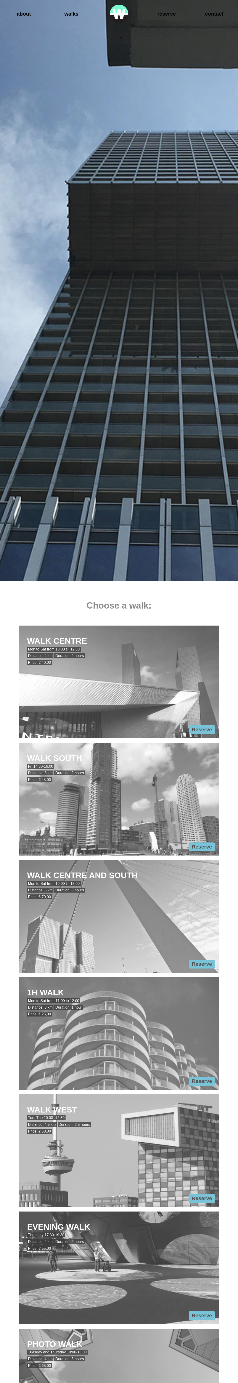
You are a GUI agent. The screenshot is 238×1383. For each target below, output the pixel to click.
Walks (71, 14)
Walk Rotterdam (119, 14)
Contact (214, 14)
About (24, 14)
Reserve (166, 14)
